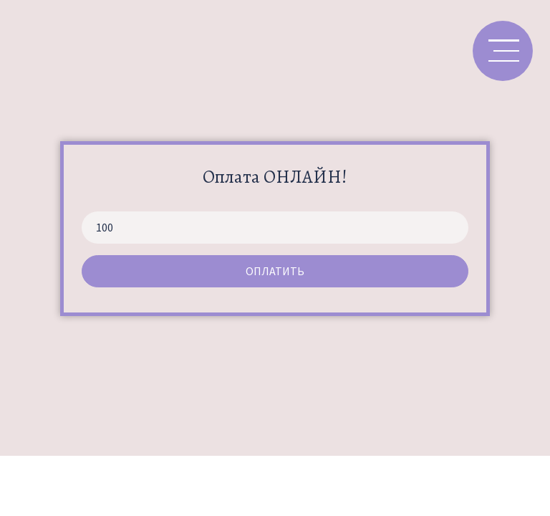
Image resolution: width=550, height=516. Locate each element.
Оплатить (275, 271)
